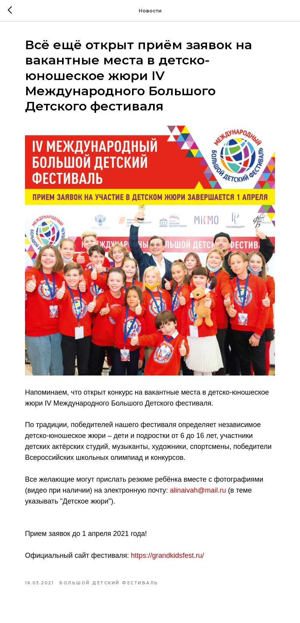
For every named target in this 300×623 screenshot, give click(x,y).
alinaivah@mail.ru (198, 490)
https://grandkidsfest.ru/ (167, 555)
